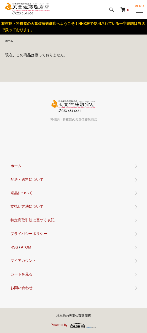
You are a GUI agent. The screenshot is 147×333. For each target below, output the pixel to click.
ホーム (9, 40)
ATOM (26, 247)
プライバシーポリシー (28, 234)
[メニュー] (139, 11)
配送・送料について (26, 179)
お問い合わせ (21, 288)
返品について (21, 193)
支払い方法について (26, 206)
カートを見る (21, 274)
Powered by (73, 325)
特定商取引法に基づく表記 (32, 220)
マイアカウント (23, 260)
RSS (14, 247)
